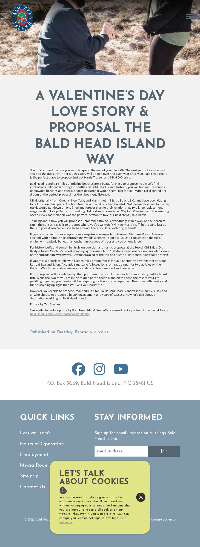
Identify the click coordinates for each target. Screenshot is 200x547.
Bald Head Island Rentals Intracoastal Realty (60, 314)
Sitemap (29, 476)
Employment (34, 454)
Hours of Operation (42, 444)
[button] (5, 37)
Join (164, 451)
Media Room (34, 465)
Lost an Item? (35, 433)
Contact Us (32, 487)
